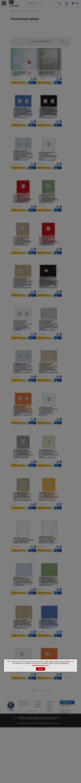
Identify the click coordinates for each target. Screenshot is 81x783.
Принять (40, 669)
